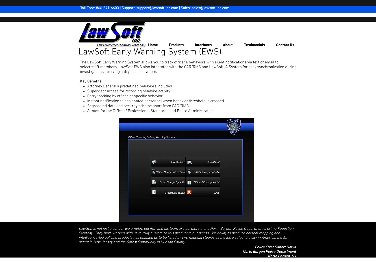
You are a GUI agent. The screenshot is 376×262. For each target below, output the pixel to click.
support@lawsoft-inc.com (157, 8)
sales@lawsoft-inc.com (210, 8)
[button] (174, 45)
